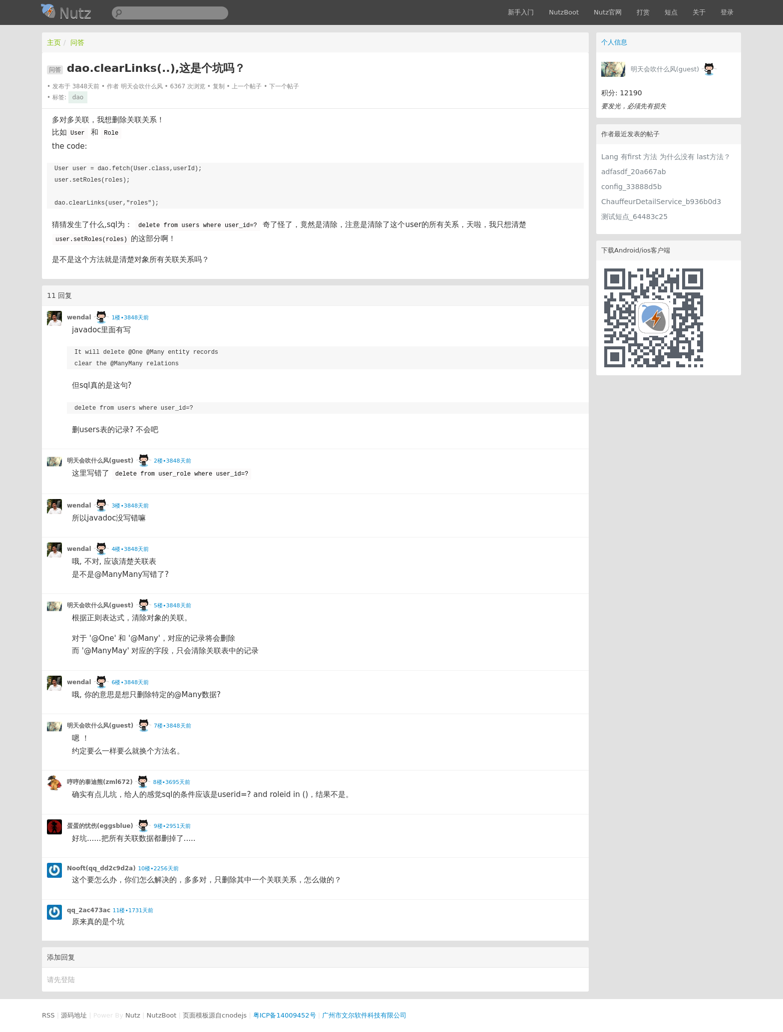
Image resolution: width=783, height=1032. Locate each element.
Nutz (132, 1015)
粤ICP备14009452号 (284, 1015)
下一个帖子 (284, 86)
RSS (48, 1015)
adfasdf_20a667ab (633, 172)
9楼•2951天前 (172, 826)
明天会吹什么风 (142, 86)
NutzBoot (564, 12)
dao (77, 97)
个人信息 (614, 42)
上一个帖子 (247, 86)
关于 (699, 12)
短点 (671, 12)
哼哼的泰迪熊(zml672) (100, 781)
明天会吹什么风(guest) (665, 69)
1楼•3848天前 (129, 317)
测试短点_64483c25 (634, 217)
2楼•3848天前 (172, 461)
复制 (219, 86)
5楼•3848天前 (172, 605)
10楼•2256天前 (158, 868)
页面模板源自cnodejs (215, 1015)
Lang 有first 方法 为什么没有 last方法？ (666, 157)
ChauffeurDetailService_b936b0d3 (661, 202)
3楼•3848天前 (129, 506)
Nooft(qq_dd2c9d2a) (101, 868)
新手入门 (521, 12)
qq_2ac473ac (88, 910)
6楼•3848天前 (129, 682)
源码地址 (74, 1015)
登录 (727, 12)
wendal (79, 317)
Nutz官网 (608, 12)
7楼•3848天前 (172, 726)
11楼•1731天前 (132, 910)
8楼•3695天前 (171, 782)
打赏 (643, 12)
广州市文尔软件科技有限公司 (364, 1015)
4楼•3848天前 (129, 549)
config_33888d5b (631, 187)
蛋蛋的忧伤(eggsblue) (100, 825)
